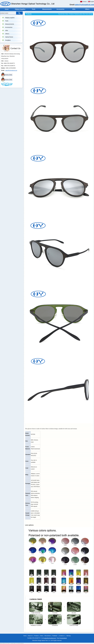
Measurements (47, 9)
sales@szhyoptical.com (84, 5)
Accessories (60, 9)
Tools (33, 9)
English (92, 1)
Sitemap (68, 635)
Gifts (73, 9)
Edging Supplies (20, 9)
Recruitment (48, 635)
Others (87, 9)
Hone (66, 14)
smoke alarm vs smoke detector (17, 643)
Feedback (54, 635)
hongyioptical (63, 638)
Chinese (84, 1)
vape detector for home (5, 643)
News (41, 635)
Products (71, 14)
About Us (30, 635)
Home (7, 9)
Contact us (61, 635)
